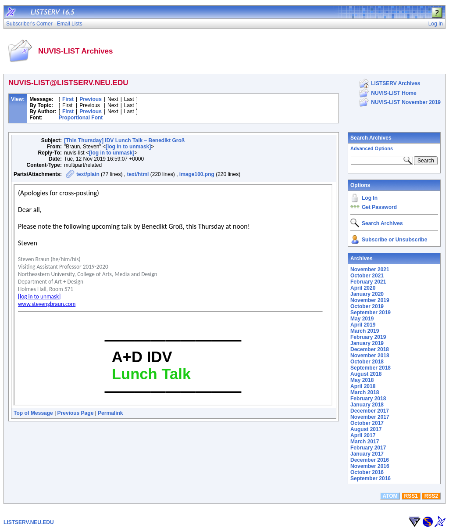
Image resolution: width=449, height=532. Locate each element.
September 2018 (370, 368)
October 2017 (367, 423)
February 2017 (368, 448)
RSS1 (411, 496)
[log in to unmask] (128, 147)
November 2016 (369, 466)
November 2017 (369, 417)
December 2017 (369, 411)
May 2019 (362, 319)
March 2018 (364, 392)
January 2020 (367, 294)
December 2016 (369, 460)
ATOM (389, 496)
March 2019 (364, 331)
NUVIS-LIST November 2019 (406, 102)
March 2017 (364, 442)
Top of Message (33, 413)
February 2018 (368, 398)
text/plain (88, 174)
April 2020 (362, 288)
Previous (90, 99)
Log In (370, 198)
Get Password (379, 207)
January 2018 (367, 405)
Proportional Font (81, 118)
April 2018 (362, 386)
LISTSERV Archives (395, 83)
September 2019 (370, 312)
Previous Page (75, 413)
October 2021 (367, 276)
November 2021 (369, 269)
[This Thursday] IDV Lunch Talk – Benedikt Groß (124, 140)
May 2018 (362, 380)
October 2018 (367, 362)
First (68, 99)
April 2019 (362, 325)
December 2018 (369, 349)
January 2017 (367, 454)
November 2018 (369, 355)
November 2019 (369, 300)
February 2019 (368, 337)
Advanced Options (371, 148)
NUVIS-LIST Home (393, 93)
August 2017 (365, 429)
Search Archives (371, 138)
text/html (138, 174)
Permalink (110, 413)
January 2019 (367, 343)
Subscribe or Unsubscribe (394, 240)
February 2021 (368, 282)
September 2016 (370, 478)
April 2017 (362, 435)
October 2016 (367, 472)
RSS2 (431, 496)
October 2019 (367, 306)
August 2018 (365, 374)
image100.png (196, 174)
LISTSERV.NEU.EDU (29, 522)
